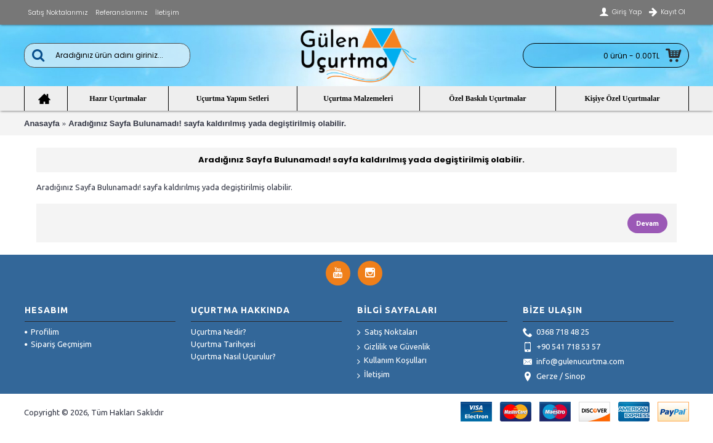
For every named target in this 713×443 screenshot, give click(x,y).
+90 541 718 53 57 (561, 347)
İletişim (373, 375)
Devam (647, 223)
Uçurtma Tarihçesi (223, 344)
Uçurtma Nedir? (218, 331)
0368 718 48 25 (556, 332)
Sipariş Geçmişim (58, 344)
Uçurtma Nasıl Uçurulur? (233, 356)
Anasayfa (42, 123)
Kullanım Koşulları (392, 361)
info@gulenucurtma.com (573, 362)
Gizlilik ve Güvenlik (393, 347)
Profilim (42, 331)
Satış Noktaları (387, 332)
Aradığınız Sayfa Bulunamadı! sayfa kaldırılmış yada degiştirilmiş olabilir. (207, 123)
